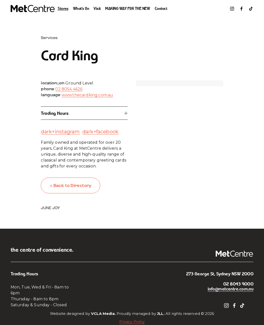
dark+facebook (100, 132)
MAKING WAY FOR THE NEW (127, 8)
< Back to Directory (71, 185)
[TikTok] (250, 8)
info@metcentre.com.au (230, 288)
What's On (81, 8)
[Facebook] (241, 8)
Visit (97, 8)
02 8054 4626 (68, 89)
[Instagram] (232, 8)
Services (49, 37)
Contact (161, 8)
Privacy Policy (131, 322)
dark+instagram (60, 132)
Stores (63, 8)
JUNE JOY (50, 207)
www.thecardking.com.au (87, 95)
